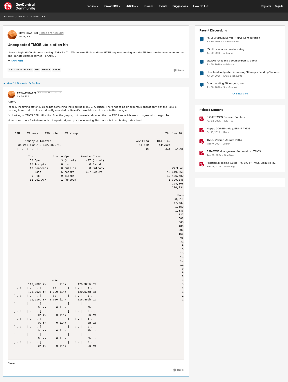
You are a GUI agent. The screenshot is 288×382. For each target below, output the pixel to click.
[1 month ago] (214, 41)
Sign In (279, 6)
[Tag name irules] (56, 70)
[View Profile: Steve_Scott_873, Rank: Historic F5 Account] (12, 34)
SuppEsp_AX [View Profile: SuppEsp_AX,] (230, 87)
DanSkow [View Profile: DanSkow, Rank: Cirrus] (229, 155)
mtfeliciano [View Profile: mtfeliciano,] (229, 64)
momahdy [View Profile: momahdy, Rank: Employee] (229, 166)
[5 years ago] (213, 143)
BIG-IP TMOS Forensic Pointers (226, 117)
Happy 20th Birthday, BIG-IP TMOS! (229, 128)
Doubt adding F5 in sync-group (226, 83)
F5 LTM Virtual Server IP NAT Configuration (233, 37)
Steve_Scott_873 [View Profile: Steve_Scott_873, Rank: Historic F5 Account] (28, 33)
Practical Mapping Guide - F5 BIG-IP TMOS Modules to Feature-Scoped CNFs (240, 162)
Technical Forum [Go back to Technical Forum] (38, 16)
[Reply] (178, 70)
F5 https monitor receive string (225, 49)
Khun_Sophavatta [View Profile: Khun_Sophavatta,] (232, 76)
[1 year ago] (214, 121)
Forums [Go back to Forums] (22, 16)
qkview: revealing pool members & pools (232, 60)
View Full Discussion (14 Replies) (21, 83)
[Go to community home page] (19, 6)
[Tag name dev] (37, 70)
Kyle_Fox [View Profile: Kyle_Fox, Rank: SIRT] (228, 121)
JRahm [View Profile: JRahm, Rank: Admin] (226, 132)
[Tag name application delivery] (20, 70)
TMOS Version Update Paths (224, 140)
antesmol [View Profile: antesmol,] (228, 53)
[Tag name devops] (46, 70)
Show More (15, 60)
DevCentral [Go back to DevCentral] (8, 16)
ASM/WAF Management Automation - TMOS (234, 151)
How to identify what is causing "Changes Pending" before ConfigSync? (242, 72)
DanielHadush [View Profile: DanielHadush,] (231, 41)
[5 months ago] (214, 166)
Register (266, 6)
